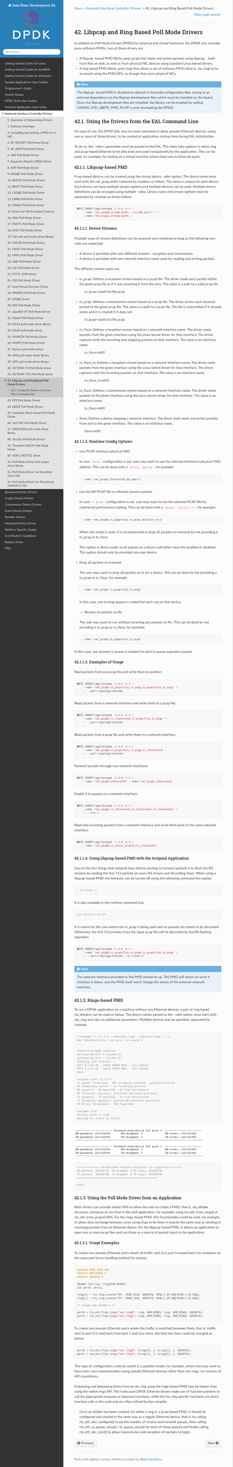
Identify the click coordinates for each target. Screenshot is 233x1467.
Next (213, 1443)
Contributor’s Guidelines (20, 535)
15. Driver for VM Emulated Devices (30, 211)
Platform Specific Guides (21, 529)
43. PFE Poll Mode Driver (23, 400)
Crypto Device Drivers (19, 498)
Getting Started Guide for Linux (25, 63)
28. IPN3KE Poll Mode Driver (26, 292)
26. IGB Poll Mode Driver (23, 280)
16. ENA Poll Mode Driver (24, 218)
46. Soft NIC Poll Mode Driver (26, 423)
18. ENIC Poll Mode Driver (24, 230)
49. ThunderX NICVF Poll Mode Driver (27, 447)
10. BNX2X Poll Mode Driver (26, 180)
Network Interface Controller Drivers (27, 114)
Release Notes (14, 542)
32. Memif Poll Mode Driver (25, 318)
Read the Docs (151, 1459)
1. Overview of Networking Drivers (30, 120)
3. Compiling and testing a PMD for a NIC (31, 134)
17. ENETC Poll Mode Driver (25, 224)
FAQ (8, 548)
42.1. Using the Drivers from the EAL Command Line (29, 392)
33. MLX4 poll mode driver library (29, 324)
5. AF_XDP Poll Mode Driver (25, 149)
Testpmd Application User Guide (26, 107)
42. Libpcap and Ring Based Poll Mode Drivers (26, 382)
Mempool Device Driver (20, 523)
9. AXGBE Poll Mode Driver (25, 174)
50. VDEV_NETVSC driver (24, 455)
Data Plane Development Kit (33, 22)
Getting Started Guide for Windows (28, 76)
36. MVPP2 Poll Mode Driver (26, 343)
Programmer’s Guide (18, 88)
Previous (85, 1443)
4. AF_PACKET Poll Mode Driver (28, 142)
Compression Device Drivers (23, 504)
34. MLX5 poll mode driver (24, 330)
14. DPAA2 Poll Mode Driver (25, 205)
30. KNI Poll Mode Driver (23, 305)
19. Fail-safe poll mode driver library (30, 236)
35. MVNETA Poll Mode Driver (27, 336)
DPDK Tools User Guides (21, 100)
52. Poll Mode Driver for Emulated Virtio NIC (29, 473)
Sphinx (95, 1459)
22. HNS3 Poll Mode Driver (25, 255)
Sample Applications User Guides (26, 82)
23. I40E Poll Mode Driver (24, 261)
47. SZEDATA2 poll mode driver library (28, 431)
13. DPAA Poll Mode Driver (25, 199)
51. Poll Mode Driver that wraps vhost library (28, 463)
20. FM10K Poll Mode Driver (26, 242)
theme (116, 1459)
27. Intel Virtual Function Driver (27, 286)
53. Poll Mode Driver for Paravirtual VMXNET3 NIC (30, 483)
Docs (78, 8)
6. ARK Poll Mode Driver (23, 155)
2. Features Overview (21, 126)
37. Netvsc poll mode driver (25, 349)
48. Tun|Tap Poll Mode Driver (26, 439)
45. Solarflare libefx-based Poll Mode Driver (31, 414)
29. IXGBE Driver (18, 299)
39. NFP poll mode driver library (28, 361)
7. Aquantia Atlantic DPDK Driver (29, 161)
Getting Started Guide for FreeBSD (27, 69)
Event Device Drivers (18, 511)
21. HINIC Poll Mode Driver (25, 249)
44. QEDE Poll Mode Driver (25, 406)
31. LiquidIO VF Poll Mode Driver (28, 311)
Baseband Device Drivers (21, 492)
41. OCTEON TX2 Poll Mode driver (30, 374)
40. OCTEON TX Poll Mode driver (29, 368)
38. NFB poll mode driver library (28, 355)
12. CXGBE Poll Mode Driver (26, 192)
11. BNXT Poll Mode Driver (25, 186)
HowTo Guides (14, 94)
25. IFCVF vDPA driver (22, 274)
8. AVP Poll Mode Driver (23, 167)
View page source (207, 14)
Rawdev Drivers (15, 517)
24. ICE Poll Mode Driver (23, 268)
